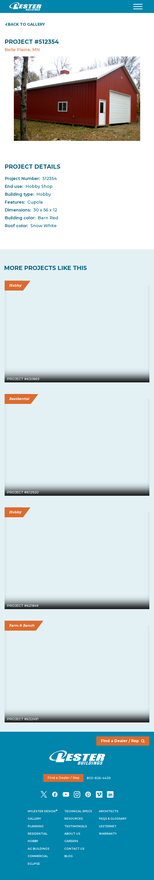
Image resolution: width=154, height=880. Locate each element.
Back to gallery (25, 24)
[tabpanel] (77, 98)
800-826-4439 (99, 778)
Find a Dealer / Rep (123, 741)
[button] (137, 6)
